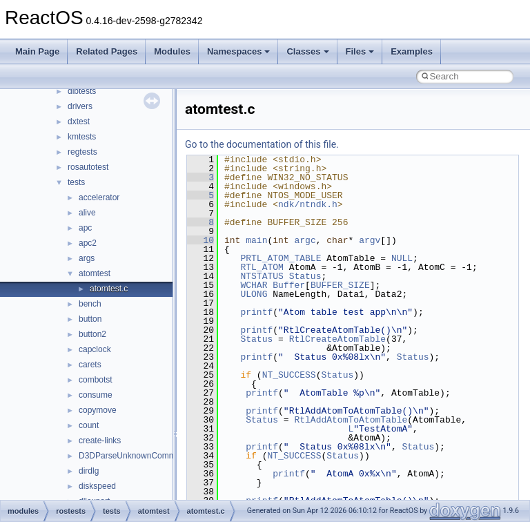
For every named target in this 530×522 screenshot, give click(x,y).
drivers (80, 106)
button (90, 319)
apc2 (88, 243)
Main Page (37, 51)
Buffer (289, 285)
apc (85, 228)
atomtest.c (109, 288)
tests (76, 182)
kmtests (82, 137)
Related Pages (106, 51)
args (87, 258)
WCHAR (253, 285)
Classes (307, 51)
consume (95, 395)
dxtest (79, 121)
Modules (172, 51)
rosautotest (88, 167)
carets (90, 364)
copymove (98, 410)
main (256, 240)
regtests (82, 152)
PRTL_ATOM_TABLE (280, 258)
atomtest (94, 273)
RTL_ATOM (261, 267)
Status (305, 276)
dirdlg (89, 471)
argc (304, 240)
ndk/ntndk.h (307, 204)
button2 (92, 334)
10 (200, 240)
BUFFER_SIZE (340, 285)
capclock (95, 349)
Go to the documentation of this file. (262, 144)
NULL (402, 258)
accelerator (99, 197)
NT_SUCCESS (289, 375)
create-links (100, 440)
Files (360, 51)
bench (90, 304)
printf (256, 312)
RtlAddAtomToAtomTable (350, 420)
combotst (95, 380)
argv (369, 240)
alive (87, 213)
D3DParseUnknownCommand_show (146, 456)
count (89, 425)
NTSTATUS (261, 276)
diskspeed (97, 486)
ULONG (253, 294)
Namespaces (239, 51)
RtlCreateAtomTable (337, 339)
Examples (412, 51)
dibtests (82, 91)
